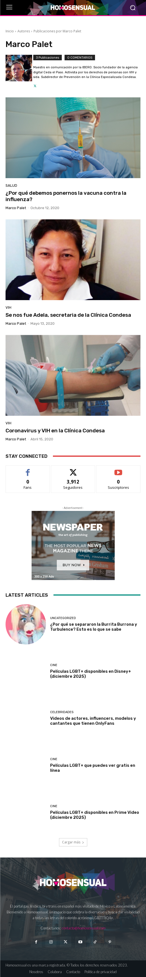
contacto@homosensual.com (84, 928)
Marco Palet (16, 208)
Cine (53, 665)
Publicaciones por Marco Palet (57, 31)
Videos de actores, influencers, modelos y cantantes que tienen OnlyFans (93, 721)
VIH (8, 307)
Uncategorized (63, 618)
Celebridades (61, 712)
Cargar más (73, 842)
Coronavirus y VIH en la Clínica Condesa (55, 430)
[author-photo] (19, 72)
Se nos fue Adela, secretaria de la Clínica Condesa (68, 315)
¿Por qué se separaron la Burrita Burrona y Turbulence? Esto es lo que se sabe (93, 627)
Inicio (10, 31)
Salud (11, 185)
